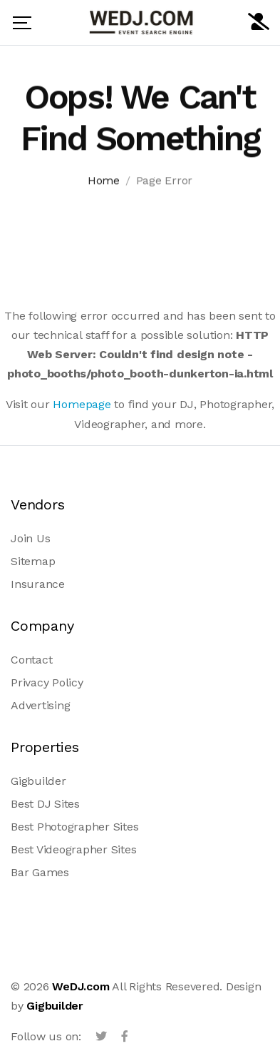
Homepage (81, 404)
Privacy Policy (47, 682)
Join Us (30, 538)
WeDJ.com (80, 986)
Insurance (38, 584)
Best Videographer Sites (73, 849)
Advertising (40, 705)
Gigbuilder (38, 781)
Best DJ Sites (45, 804)
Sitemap (33, 561)
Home (104, 182)
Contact (31, 659)
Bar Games (40, 872)
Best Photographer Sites (74, 826)
